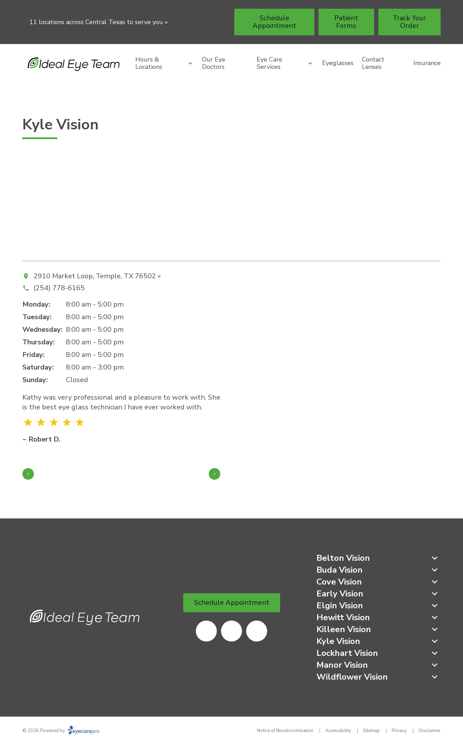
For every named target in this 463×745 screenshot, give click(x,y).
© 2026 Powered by (60, 731)
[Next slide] (214, 474)
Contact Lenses (373, 63)
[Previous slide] (28, 474)
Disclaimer (430, 731)
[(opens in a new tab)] (206, 631)
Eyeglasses (338, 63)
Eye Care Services (269, 63)
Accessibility (338, 731)
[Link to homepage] (74, 63)
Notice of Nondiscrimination (285, 731)
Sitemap (371, 731)
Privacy (399, 731)
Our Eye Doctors (213, 63)
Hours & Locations (148, 63)
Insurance (427, 63)
